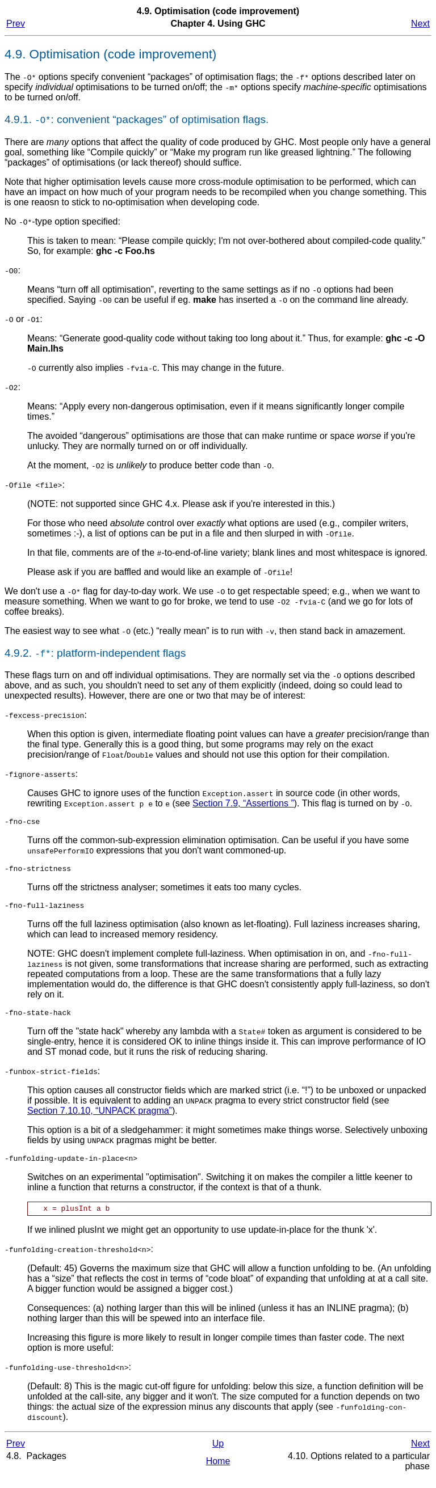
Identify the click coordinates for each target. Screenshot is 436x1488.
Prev (15, 23)
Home (218, 1471)
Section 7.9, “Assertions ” (243, 803)
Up (218, 1454)
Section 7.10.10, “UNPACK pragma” (99, 1117)
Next (420, 23)
